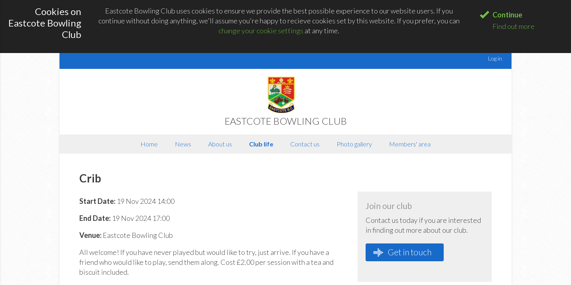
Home (149, 144)
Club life (261, 144)
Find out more (513, 26)
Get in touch (402, 252)
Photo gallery (354, 144)
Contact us (305, 144)
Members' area (410, 144)
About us (220, 144)
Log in (495, 58)
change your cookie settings (260, 30)
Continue (507, 14)
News (183, 144)
